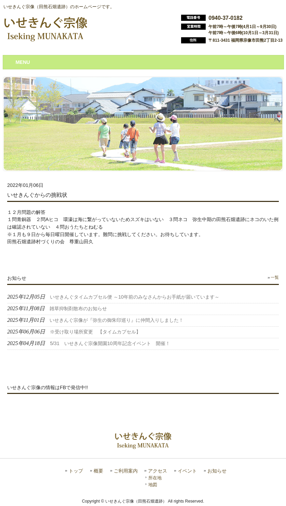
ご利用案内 (126, 471)
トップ (76, 471)
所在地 (155, 477)
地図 (152, 484)
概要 (98, 471)
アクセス (157, 471)
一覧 (275, 277)
